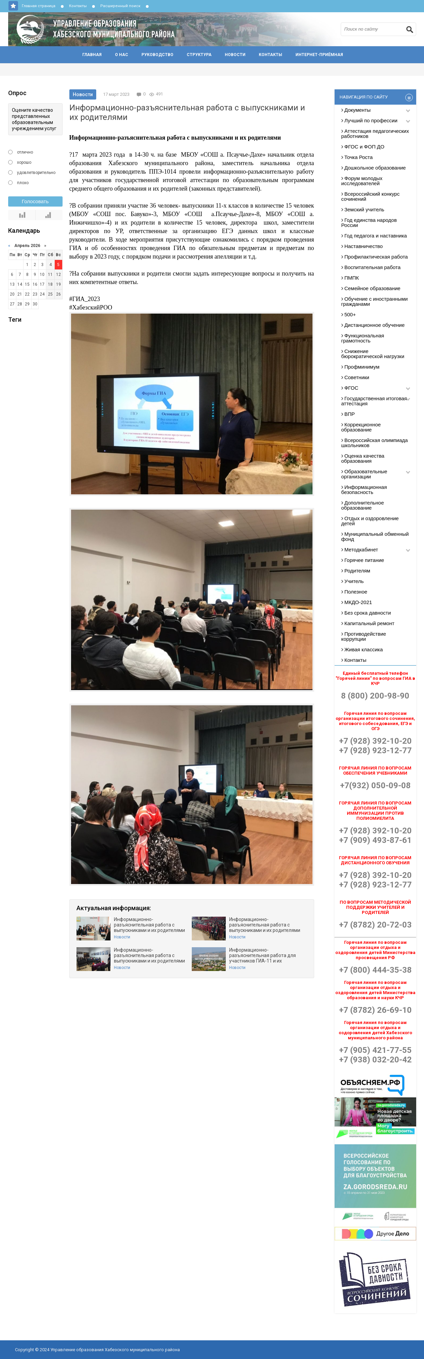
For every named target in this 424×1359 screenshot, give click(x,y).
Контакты (78, 6)
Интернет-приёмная (319, 54)
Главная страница (38, 6)
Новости (235, 54)
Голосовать (35, 201)
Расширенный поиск (120, 6)
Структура (199, 54)
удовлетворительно (36, 172)
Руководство (157, 54)
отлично (25, 152)
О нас (121, 54)
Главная (92, 54)
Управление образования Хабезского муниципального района (178, 29)
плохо (23, 182)
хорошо (24, 162)
